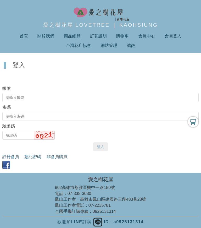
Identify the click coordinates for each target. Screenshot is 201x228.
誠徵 (131, 45)
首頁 (24, 36)
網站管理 (108, 45)
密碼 (6, 107)
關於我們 (45, 36)
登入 (100, 147)
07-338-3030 (79, 193)
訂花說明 (98, 36)
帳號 (6, 88)
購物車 (122, 36)
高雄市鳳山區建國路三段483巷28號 (113, 199)
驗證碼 (8, 126)
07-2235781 (99, 205)
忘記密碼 (32, 156)
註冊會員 (10, 156)
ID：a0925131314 (118, 222)
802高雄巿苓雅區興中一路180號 (85, 187)
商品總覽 (72, 36)
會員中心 (146, 36)
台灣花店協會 (78, 45)
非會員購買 (57, 156)
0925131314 (104, 211)
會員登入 (173, 36)
